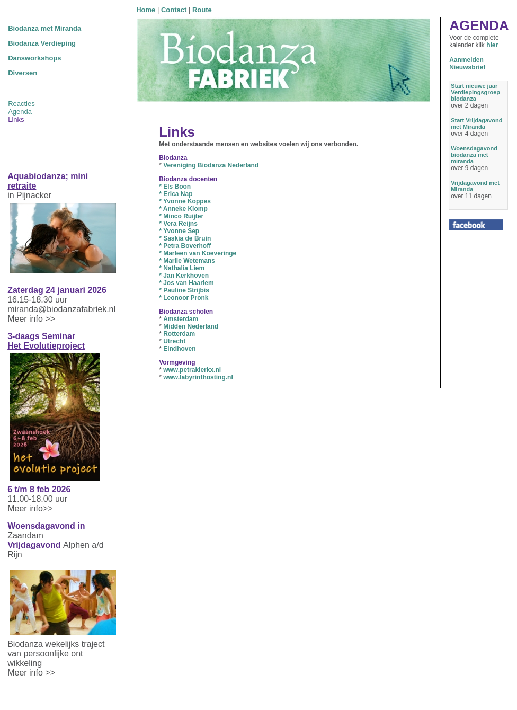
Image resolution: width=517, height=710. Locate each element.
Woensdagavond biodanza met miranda (474, 154)
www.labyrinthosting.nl (198, 377)
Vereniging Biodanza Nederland (210, 165)
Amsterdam (180, 319)
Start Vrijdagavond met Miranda (476, 123)
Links (16, 119)
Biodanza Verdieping (42, 43)
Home (145, 10)
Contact (173, 10)
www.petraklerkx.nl (192, 370)
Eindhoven (179, 348)
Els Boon (175, 186)
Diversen (22, 73)
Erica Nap (175, 194)
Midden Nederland (190, 326)
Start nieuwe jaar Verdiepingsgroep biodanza (475, 92)
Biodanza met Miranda (44, 28)
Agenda (20, 112)
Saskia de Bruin (187, 238)
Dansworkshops (34, 58)
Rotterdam (179, 334)
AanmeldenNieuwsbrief (467, 63)
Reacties (21, 104)
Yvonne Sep (181, 231)
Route (202, 10)
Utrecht (174, 341)
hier (492, 45)
